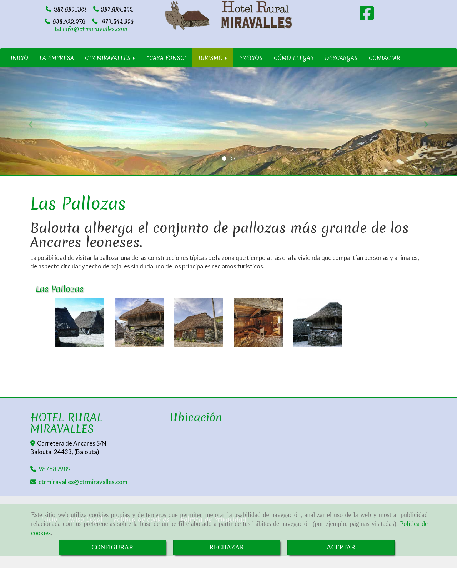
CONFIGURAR (112, 547)
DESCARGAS (341, 70)
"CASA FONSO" (167, 70)
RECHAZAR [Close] (226, 547)
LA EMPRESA (56, 70)
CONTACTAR (384, 70)
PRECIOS (251, 70)
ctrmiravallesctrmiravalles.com (83, 494)
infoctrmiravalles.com (95, 40)
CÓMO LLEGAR (294, 70)
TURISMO (213, 70)
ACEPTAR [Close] (341, 547)
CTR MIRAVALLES (110, 70)
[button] (34, 132)
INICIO (19, 70)
